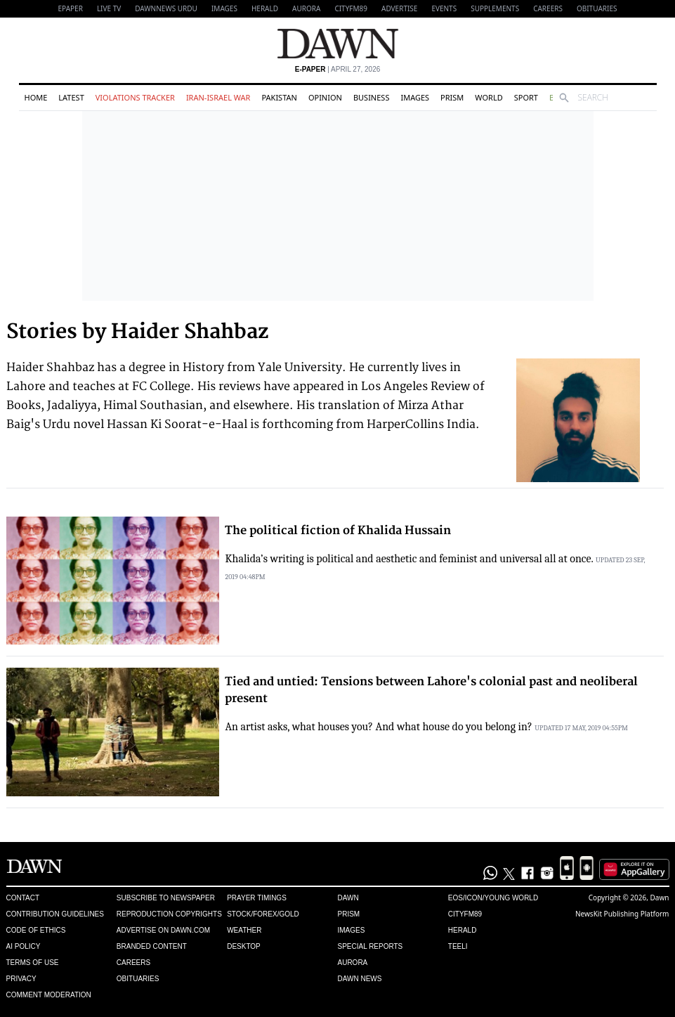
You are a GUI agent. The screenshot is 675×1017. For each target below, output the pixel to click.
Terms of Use (32, 962)
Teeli (458, 946)
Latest (71, 97)
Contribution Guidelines (55, 914)
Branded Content (152, 946)
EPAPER (70, 8)
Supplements (495, 8)
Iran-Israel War (218, 97)
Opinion (325, 97)
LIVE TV (109, 8)
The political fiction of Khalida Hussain (338, 531)
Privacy (21, 979)
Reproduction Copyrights (169, 914)
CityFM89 (350, 8)
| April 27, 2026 (338, 69)
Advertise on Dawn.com (163, 930)
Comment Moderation (48, 995)
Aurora (306, 8)
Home (36, 97)
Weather (244, 930)
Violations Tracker (135, 97)
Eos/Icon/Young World (493, 898)
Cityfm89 (465, 914)
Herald (264, 8)
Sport (526, 97)
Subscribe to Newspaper (166, 898)
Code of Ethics (36, 930)
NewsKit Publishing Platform (622, 914)
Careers (548, 8)
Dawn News (359, 979)
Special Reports (369, 946)
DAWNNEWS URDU (166, 8)
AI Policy (23, 946)
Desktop (244, 946)
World (488, 97)
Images (224, 8)
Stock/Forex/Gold (263, 914)
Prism (452, 97)
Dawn (347, 898)
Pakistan (278, 97)
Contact (23, 898)
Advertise (399, 8)
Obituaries (597, 8)
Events (444, 8)
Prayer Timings (257, 898)
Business (371, 97)
